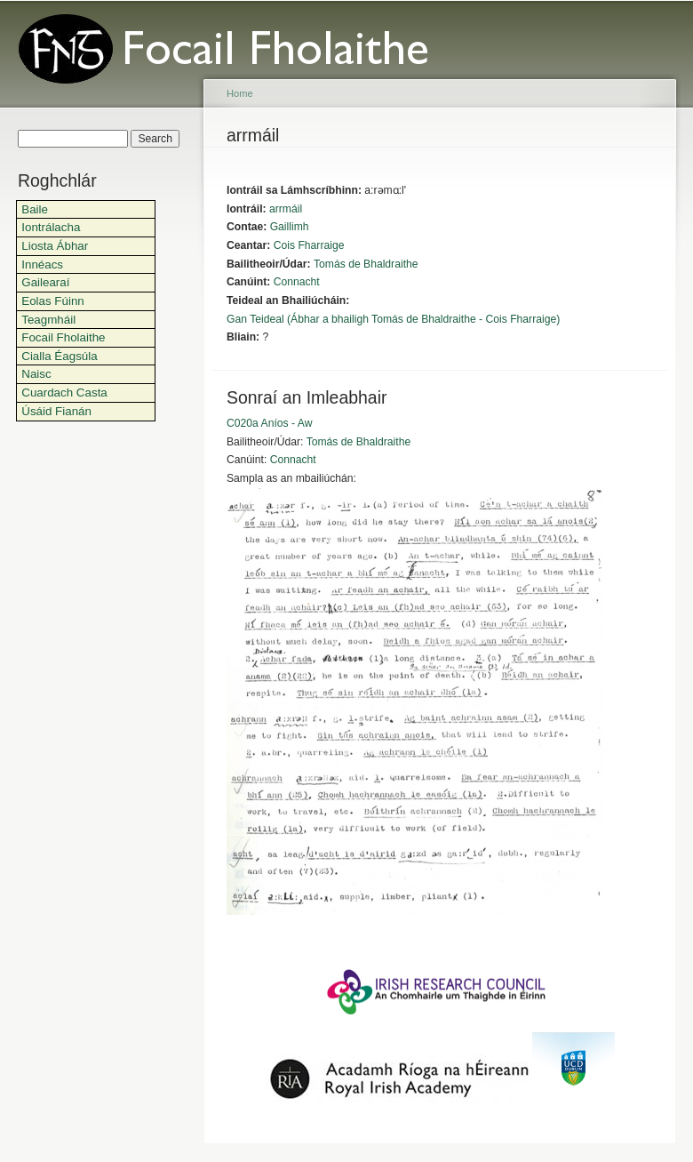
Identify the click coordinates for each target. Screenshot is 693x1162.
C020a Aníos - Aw (269, 423)
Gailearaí (45, 282)
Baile (34, 209)
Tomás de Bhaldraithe (366, 264)
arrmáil (285, 209)
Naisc (36, 374)
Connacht (297, 282)
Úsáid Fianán (56, 411)
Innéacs (42, 264)
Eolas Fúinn (52, 301)
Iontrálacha (50, 227)
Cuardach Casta (64, 392)
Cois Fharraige (309, 245)
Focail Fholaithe (63, 337)
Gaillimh (289, 226)
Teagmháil (48, 319)
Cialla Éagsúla (59, 356)
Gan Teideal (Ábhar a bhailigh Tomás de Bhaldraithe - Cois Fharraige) (393, 319)
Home (240, 93)
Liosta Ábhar (54, 245)
